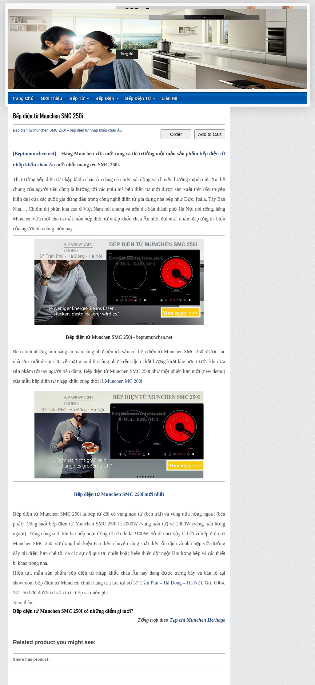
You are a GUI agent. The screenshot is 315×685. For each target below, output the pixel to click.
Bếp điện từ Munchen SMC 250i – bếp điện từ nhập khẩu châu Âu (67, 130)
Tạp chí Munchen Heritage (197, 620)
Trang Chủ (23, 98)
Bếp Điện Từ (138, 98)
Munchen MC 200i (123, 381)
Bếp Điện (104, 98)
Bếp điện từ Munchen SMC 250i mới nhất (119, 494)
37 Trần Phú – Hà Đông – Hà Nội (167, 582)
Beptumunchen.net (34, 153)
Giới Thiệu (51, 98)
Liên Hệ (169, 98)
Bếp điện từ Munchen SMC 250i (48, 115)
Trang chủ (127, 53)
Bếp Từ (77, 98)
